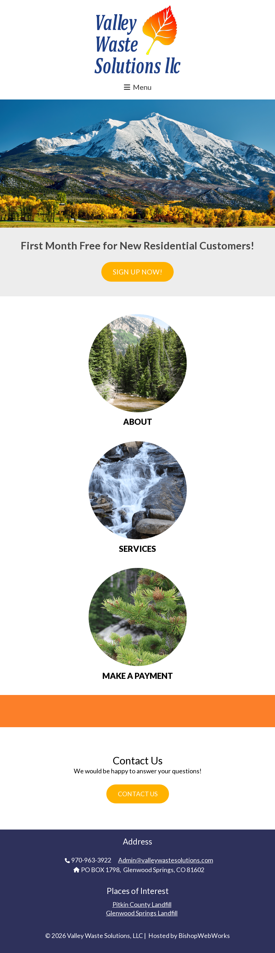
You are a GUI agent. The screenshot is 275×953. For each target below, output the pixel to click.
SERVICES (137, 549)
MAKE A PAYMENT (137, 676)
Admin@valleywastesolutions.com (165, 860)
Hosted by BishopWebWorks (189, 935)
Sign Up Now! (137, 272)
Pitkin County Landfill (142, 904)
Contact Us (138, 794)
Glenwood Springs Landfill (142, 913)
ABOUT (137, 422)
